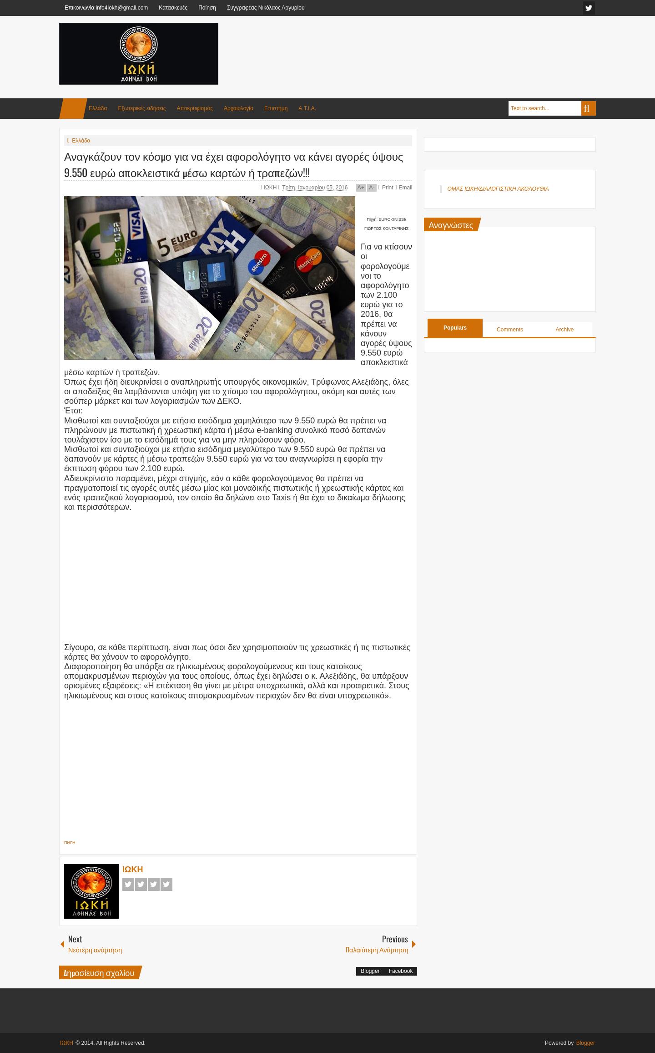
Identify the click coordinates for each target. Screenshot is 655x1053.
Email (403, 187)
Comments (510, 329)
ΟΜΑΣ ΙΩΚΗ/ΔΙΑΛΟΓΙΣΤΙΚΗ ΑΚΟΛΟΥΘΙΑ (498, 189)
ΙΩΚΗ (271, 187)
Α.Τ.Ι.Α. (307, 108)
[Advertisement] (430, 45)
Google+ (154, 884)
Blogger (370, 971)
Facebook (128, 884)
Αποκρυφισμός (195, 108)
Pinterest (166, 884)
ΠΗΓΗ (69, 842)
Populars (455, 328)
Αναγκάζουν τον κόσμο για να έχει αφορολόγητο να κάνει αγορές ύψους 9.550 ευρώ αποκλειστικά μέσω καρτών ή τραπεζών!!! (233, 164)
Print (385, 187)
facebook (589, 8)
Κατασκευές (173, 8)
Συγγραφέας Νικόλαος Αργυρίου (266, 8)
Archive (564, 329)
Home (73, 108)
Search (588, 108)
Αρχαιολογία (238, 108)
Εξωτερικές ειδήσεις (142, 108)
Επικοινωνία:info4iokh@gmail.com (106, 8)
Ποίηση (207, 8)
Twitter (141, 884)
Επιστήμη (275, 108)
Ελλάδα (98, 108)
